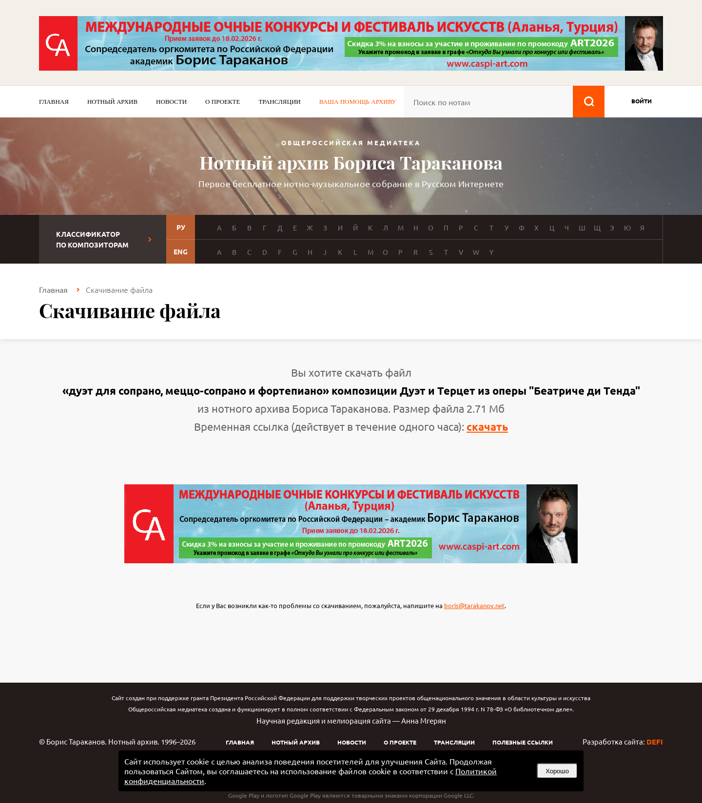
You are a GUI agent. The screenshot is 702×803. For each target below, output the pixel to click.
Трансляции (279, 101)
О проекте (222, 101)
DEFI (654, 741)
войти (641, 101)
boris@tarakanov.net (474, 605)
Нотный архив (112, 101)
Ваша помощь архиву (357, 101)
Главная (54, 101)
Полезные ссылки (522, 742)
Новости (171, 101)
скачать (487, 426)
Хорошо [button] (557, 771)
